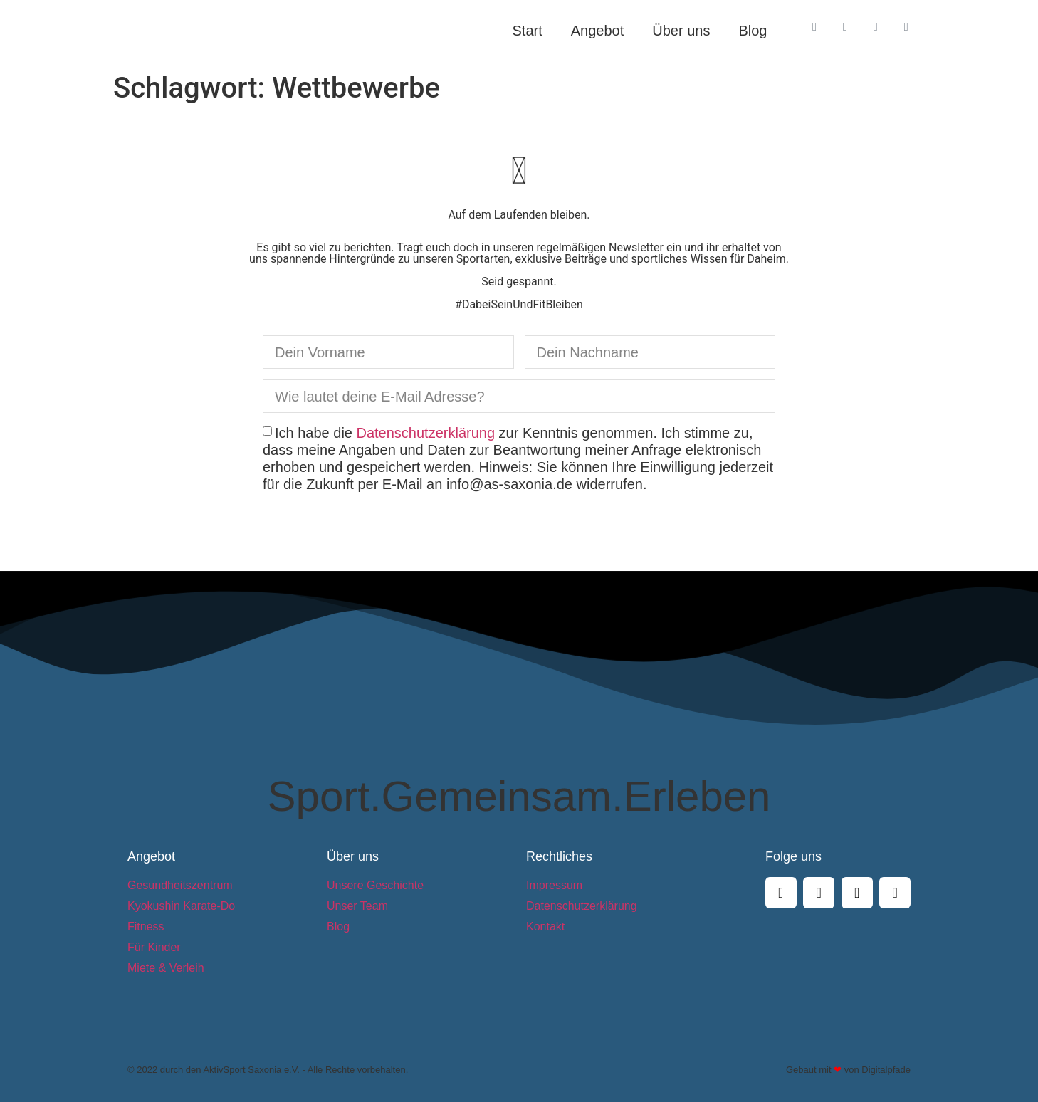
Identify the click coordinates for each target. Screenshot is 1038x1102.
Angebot (597, 30)
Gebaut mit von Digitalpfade (848, 1069)
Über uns (681, 30)
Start (527, 30)
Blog (752, 30)
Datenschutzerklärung (426, 433)
